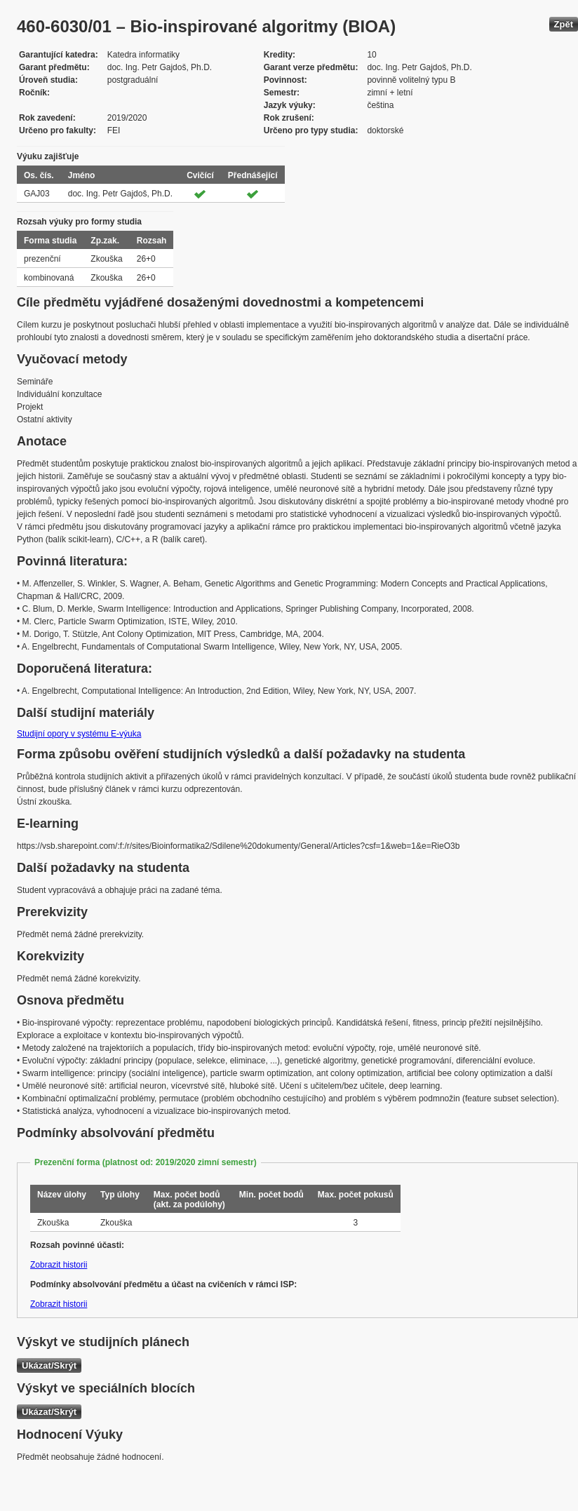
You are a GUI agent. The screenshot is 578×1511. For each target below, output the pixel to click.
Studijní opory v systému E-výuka (79, 734)
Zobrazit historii (58, 1265)
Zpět (563, 24)
